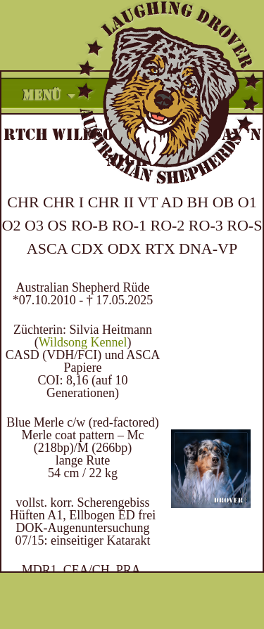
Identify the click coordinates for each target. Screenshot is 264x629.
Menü (42, 95)
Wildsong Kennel (83, 342)
